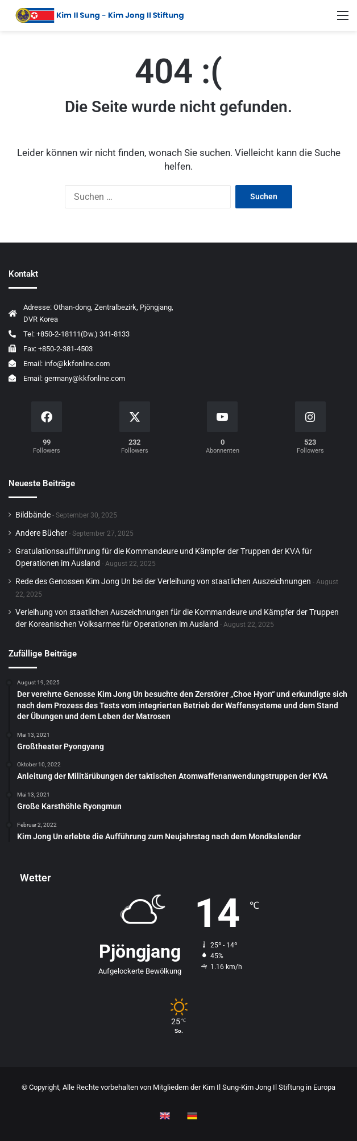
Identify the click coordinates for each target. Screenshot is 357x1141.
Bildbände (33, 514)
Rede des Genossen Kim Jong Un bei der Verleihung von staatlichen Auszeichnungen (163, 581)
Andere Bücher (41, 532)
